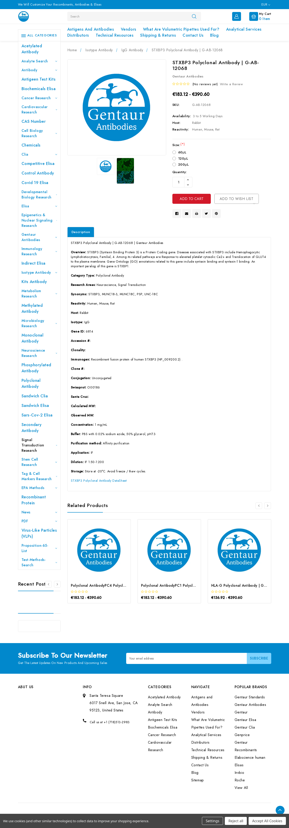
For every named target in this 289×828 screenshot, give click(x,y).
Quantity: (179, 172)
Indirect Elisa (34, 263)
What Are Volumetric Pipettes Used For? (181, 29)
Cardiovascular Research (39, 109)
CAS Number (34, 121)
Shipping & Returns (158, 35)
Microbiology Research (39, 323)
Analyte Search (39, 61)
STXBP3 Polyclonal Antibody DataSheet (99, 480)
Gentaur (241, 712)
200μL (183, 164)
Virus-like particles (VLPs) (39, 533)
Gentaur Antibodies (39, 237)
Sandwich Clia (35, 396)
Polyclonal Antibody (31, 383)
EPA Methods (39, 487)
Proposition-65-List (39, 548)
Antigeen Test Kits (39, 79)
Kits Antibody (34, 282)
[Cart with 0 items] (256, 16)
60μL (182, 152)
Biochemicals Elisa (39, 89)
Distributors (78, 35)
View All (241, 787)
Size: (178, 145)
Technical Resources (115, 35)
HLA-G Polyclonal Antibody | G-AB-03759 (246, 585)
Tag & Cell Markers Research (39, 476)
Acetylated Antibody (32, 49)
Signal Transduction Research (39, 445)
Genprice (242, 734)
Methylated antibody (32, 308)
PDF (39, 521)
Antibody (39, 70)
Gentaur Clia (245, 727)
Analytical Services (244, 29)
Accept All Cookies (267, 820)
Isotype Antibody (39, 272)
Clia (39, 154)
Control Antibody (38, 173)
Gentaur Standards (250, 697)
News (39, 512)
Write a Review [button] (231, 84)
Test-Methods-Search (39, 562)
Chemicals (31, 145)
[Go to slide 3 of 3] (48, 584)
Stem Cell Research (39, 462)
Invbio (239, 772)
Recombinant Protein (34, 500)
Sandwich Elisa (35, 405)
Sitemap (197, 780)
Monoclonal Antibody (33, 338)
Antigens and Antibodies (90, 29)
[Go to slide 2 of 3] (57, 584)
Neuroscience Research (39, 353)
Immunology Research (39, 251)
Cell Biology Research (39, 133)
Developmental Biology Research (39, 194)
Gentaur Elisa (245, 719)
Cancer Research (39, 98)
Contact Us (193, 35)
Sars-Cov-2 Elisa (37, 415)
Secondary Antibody (32, 428)
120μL (183, 158)
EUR (265, 4)
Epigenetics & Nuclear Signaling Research (39, 220)
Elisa (39, 206)
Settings (212, 820)
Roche (240, 780)
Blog (214, 35)
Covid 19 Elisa (35, 183)
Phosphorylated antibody (36, 368)
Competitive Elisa (38, 163)
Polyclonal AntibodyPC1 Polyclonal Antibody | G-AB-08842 (191, 585)
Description (81, 232)
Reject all (235, 820)
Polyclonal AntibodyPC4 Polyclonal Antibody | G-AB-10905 (121, 585)
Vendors (128, 29)
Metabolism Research (39, 293)
